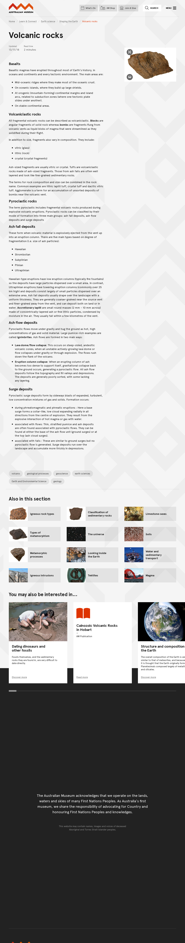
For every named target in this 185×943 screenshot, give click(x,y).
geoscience (62, 473)
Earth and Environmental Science (29, 481)
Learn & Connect (28, 21)
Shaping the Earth (68, 21)
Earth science (48, 21)
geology (57, 481)
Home (12, 21)
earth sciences (82, 473)
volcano (16, 473)
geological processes (38, 473)
